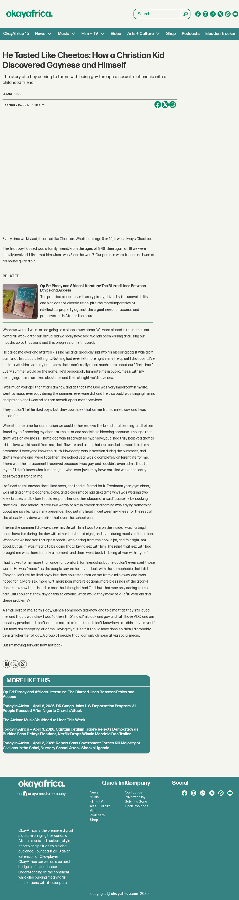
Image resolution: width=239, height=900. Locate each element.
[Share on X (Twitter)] (165, 104)
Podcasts (191, 33)
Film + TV (89, 33)
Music (63, 33)
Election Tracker (220, 33)
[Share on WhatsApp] (172, 104)
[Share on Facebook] (157, 104)
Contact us (133, 792)
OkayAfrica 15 (16, 33)
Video (116, 33)
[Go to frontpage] (29, 14)
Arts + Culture (140, 33)
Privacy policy (135, 797)
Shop (171, 33)
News (40, 33)
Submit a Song (136, 802)
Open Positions (136, 806)
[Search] (185, 14)
